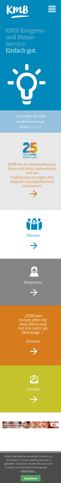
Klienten (33, 235)
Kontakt (33, 389)
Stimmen (33, 341)
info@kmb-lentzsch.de (30, 121)
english (36, 127)
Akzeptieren (30, 478)
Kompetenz (33, 282)
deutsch (25, 127)
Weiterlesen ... (29, 470)
